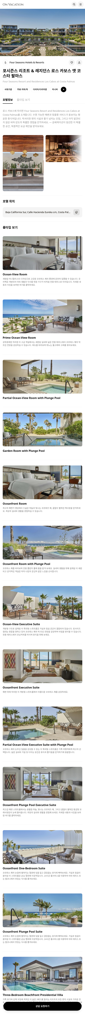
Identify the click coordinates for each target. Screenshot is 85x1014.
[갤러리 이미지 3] (43, 49)
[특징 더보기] (63, 89)
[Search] (74, 4)
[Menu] (81, 4)
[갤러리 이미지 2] (41, 49)
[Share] (79, 62)
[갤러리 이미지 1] (39, 49)
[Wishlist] (72, 62)
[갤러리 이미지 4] (45, 49)
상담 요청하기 (42, 1006)
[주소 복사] (76, 212)
